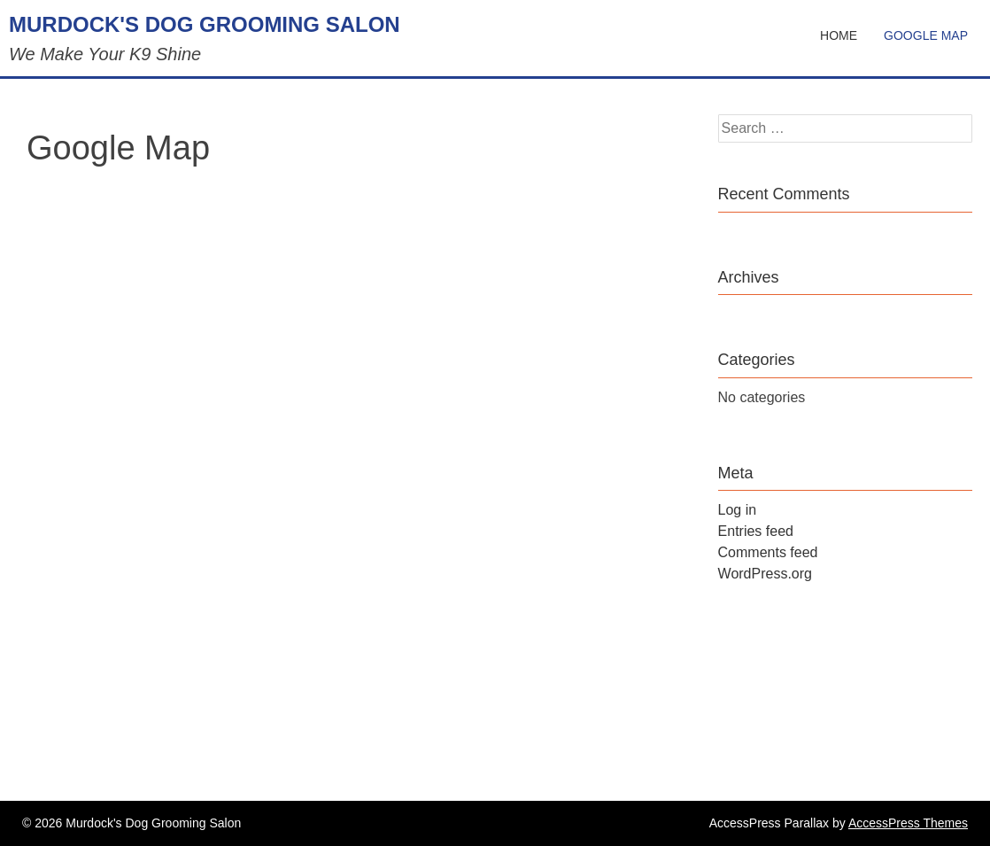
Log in (737, 509)
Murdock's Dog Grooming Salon (204, 24)
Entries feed (755, 531)
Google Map (926, 35)
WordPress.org (765, 573)
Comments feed (768, 552)
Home (838, 35)
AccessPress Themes (908, 823)
